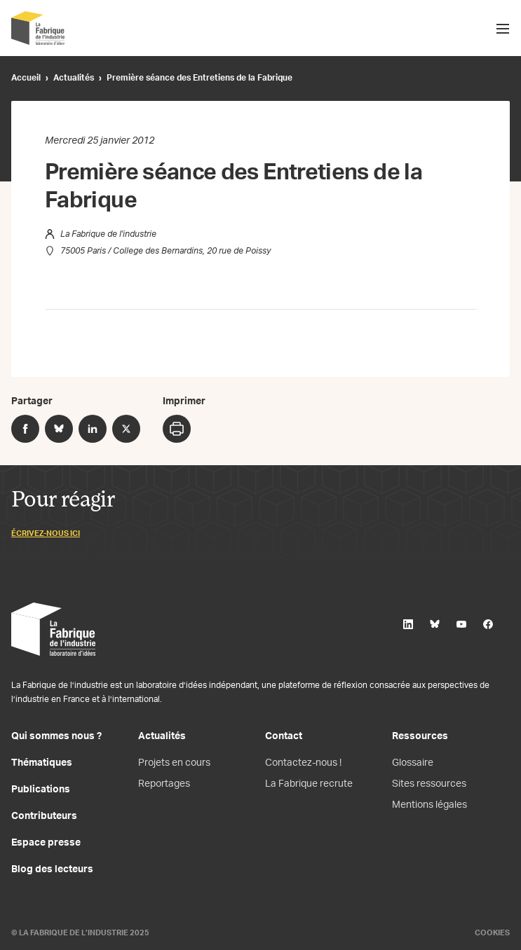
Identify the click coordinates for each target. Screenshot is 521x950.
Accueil (26, 78)
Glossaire (412, 763)
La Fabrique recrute (309, 784)
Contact (283, 736)
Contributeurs (44, 816)
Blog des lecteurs (52, 869)
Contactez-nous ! (303, 763)
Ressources (420, 736)
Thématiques (41, 763)
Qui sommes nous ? (56, 736)
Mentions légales (429, 805)
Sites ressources (429, 784)
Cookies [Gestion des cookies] (492, 933)
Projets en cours (174, 763)
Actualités (73, 78)
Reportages (164, 784)
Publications (40, 789)
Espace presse (46, 843)
